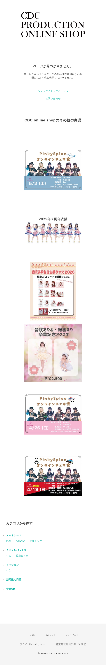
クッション (12, 565)
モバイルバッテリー (17, 550)
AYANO (20, 541)
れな (8, 541)
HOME (32, 635)
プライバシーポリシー (32, 644)
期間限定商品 (13, 579)
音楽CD (10, 589)
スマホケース (13, 535)
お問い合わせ (53, 98)
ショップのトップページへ (53, 91)
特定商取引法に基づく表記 (71, 644)
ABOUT (50, 635)
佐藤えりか (36, 541)
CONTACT (72, 635)
